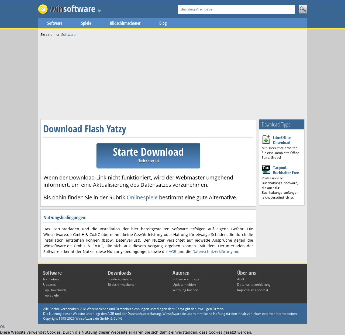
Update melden (184, 284)
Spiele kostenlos (120, 279)
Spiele (86, 23)
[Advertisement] (172, 77)
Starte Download (148, 153)
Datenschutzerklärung (212, 251)
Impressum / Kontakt (252, 290)
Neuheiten (51, 279)
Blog (163, 23)
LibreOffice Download (282, 140)
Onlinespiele (142, 197)
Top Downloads (54, 290)
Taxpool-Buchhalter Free (286, 170)
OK (2, 326)
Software (54, 23)
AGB (172, 251)
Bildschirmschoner (125, 23)
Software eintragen (186, 279)
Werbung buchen (185, 290)
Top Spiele (51, 295)
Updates (49, 284)
